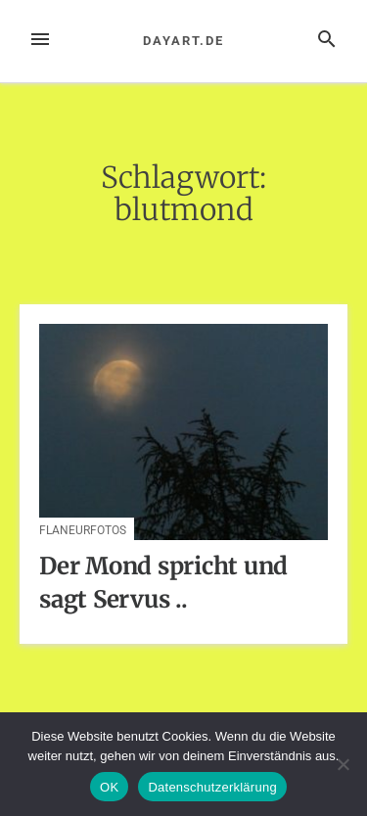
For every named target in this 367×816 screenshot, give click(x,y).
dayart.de (183, 40)
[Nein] (342, 764)
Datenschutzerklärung (212, 787)
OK (109, 787)
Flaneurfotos (82, 530)
